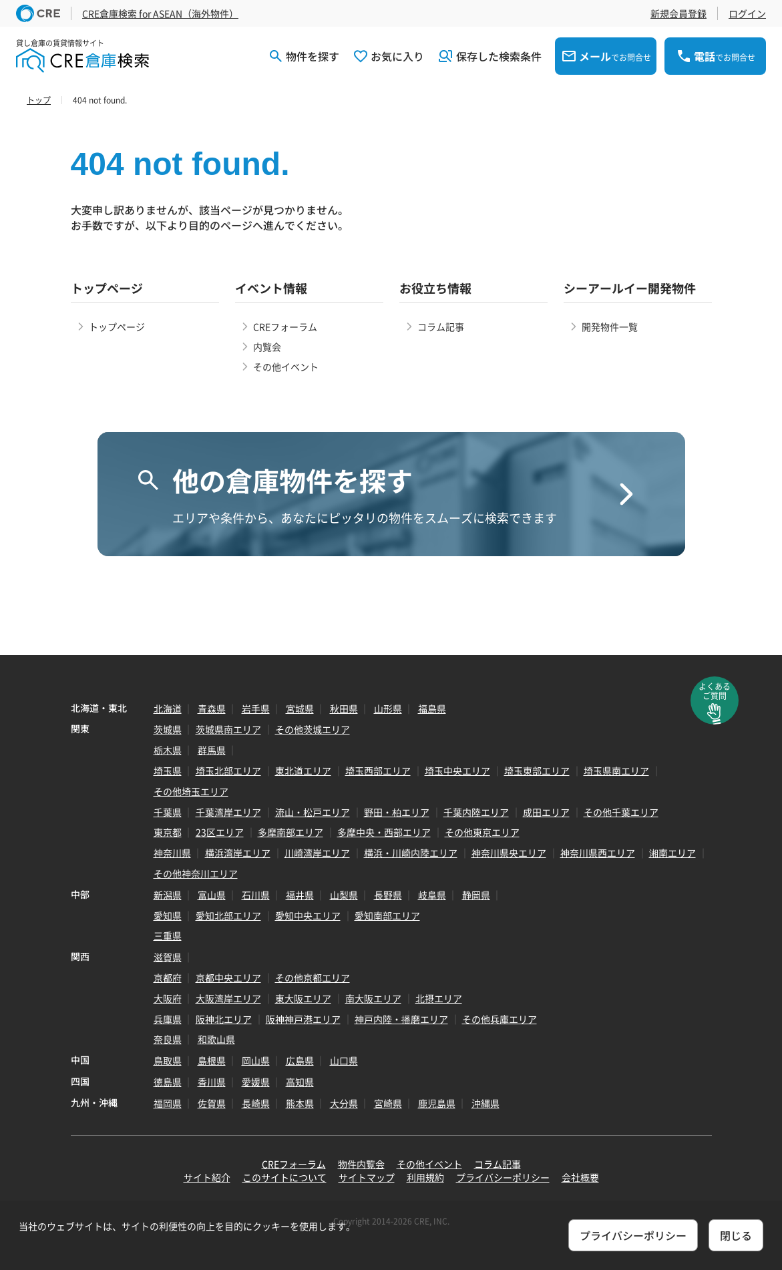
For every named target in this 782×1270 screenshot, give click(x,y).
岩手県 (256, 708)
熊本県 (300, 1103)
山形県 (388, 708)
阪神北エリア (224, 1019)
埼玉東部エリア (537, 770)
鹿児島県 (436, 1103)
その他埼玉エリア (191, 791)
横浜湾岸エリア (237, 852)
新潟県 (168, 894)
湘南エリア (672, 852)
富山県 (212, 894)
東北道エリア (303, 770)
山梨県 (344, 894)
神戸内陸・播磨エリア (401, 1019)
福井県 (300, 894)
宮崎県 (388, 1103)
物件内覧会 (361, 1164)
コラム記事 (440, 326)
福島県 (432, 708)
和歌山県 (216, 1039)
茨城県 (168, 729)
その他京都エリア (312, 977)
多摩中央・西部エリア (384, 832)
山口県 (344, 1060)
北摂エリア (438, 998)
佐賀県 (212, 1103)
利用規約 (425, 1177)
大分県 (344, 1103)
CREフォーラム (285, 326)
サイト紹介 (207, 1177)
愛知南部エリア (387, 915)
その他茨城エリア (312, 729)
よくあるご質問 (715, 691)
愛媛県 (256, 1081)
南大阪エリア (373, 998)
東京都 (168, 832)
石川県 (256, 894)
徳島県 (168, 1081)
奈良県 (168, 1039)
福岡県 (168, 1103)
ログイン (747, 13)
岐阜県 (432, 894)
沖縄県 (485, 1103)
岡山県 (256, 1060)
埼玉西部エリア (378, 770)
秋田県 (344, 708)
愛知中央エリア (308, 915)
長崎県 (256, 1103)
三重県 (168, 935)
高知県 (300, 1081)
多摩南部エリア (290, 832)
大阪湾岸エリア (228, 998)
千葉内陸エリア (476, 812)
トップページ (117, 326)
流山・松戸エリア (312, 812)
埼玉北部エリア (228, 770)
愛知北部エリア (228, 915)
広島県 (300, 1060)
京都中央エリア (228, 977)
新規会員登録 (678, 13)
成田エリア (546, 812)
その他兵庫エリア (499, 1019)
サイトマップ (367, 1177)
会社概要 (580, 1177)
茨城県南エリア (228, 729)
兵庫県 (168, 1019)
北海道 (168, 708)
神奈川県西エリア (597, 852)
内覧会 (267, 346)
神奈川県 (172, 852)
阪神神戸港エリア (303, 1019)
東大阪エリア (303, 998)
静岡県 (476, 894)
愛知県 (168, 915)
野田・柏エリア (396, 812)
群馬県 (212, 750)
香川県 (212, 1081)
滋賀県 (168, 957)
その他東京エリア (482, 832)
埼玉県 (168, 770)
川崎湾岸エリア (317, 852)
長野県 (388, 894)
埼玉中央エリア (457, 770)
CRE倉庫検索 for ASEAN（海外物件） (160, 13)
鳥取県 (168, 1060)
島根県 (212, 1060)
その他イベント (286, 366)
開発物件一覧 (610, 326)
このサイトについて (284, 1177)
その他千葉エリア (621, 812)
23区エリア (220, 832)
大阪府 (168, 998)
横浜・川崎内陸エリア (410, 852)
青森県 (212, 708)
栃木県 (168, 750)
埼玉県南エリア (616, 770)
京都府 (168, 977)
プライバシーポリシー (503, 1177)
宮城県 (300, 708)
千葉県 (168, 812)
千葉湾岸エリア (228, 812)
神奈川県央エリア (508, 852)
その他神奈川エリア (196, 873)
